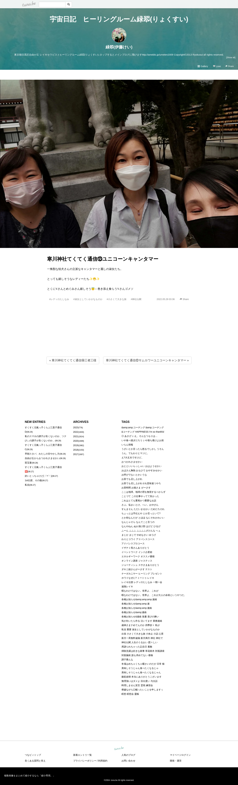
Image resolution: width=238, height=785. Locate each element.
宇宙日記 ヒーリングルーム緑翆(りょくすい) (119, 19)
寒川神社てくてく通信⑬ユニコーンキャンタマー (102, 259)
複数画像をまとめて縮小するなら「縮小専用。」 (29, 775)
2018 (75, 449)
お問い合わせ (128, 760)
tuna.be (119, 748)
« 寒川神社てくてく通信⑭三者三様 (72, 360)
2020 (75, 441)
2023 (75, 427)
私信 (27, 484)
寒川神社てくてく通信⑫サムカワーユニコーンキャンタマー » (147, 360)
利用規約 (102, 760)
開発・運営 (175, 760)
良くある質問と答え (35, 760)
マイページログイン (180, 755)
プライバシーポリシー (84, 760)
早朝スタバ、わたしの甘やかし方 (42, 453)
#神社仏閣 (136, 299)
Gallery (203, 66)
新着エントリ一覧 (82, 755)
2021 (75, 436)
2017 (75, 454)
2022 (75, 432)
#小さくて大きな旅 (117, 299)
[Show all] (230, 57)
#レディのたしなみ (59, 299)
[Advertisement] (119, 335)
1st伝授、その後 (33, 480)
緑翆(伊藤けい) (119, 47)
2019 (75, 445)
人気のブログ (128, 755)
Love (217, 66)
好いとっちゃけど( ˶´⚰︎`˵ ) (38, 476)
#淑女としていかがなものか (87, 299)
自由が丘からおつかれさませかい (42, 458)
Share (229, 66)
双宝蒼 (28, 462)
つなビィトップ (33, 755)
